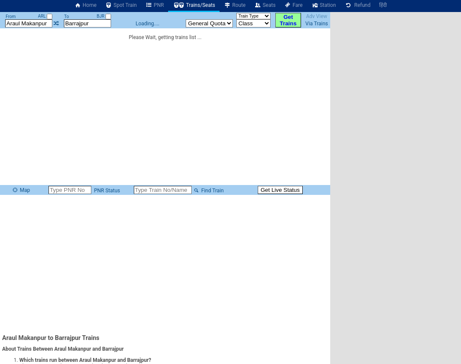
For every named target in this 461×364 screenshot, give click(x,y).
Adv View (316, 16)
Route (235, 5)
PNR (154, 5)
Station (323, 5)
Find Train (208, 191)
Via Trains (316, 24)
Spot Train (121, 5)
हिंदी (383, 5)
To (66, 16)
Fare (293, 5)
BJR (104, 16)
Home (85, 5)
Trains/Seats (193, 5)
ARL (45, 16)
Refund (357, 5)
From (10, 16)
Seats (265, 5)
